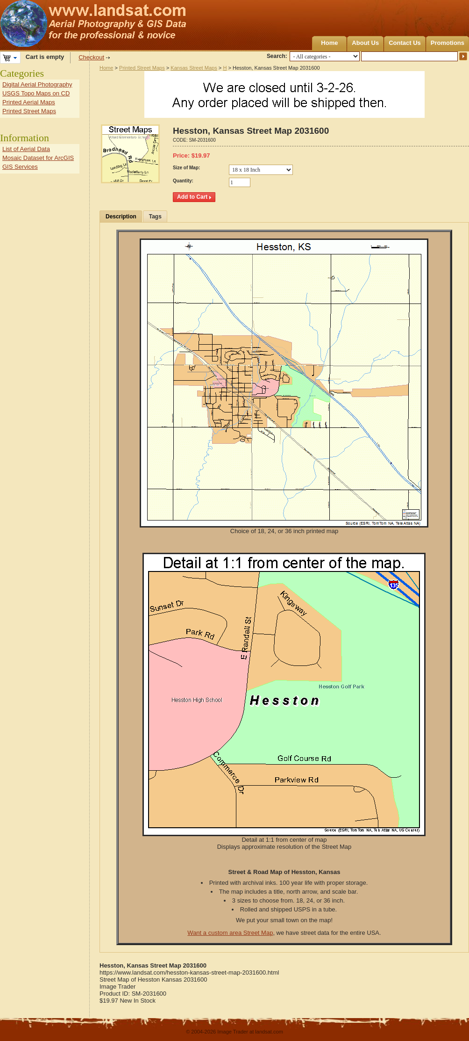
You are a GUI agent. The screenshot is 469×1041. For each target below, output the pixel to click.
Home (329, 42)
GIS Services (20, 166)
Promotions (447, 42)
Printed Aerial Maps (28, 102)
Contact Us (405, 42)
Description (121, 216)
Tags (155, 216)
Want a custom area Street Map (230, 932)
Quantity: (183, 180)
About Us (365, 42)
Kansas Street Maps (194, 68)
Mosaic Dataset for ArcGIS (38, 157)
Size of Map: (186, 167)
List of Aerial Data (26, 148)
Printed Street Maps (142, 68)
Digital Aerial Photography (37, 84)
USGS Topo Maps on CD (36, 93)
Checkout (91, 57)
